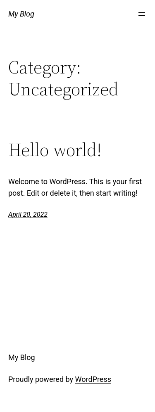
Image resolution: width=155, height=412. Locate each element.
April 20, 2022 (28, 214)
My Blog (21, 13)
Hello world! (55, 150)
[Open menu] (142, 14)
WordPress (93, 379)
